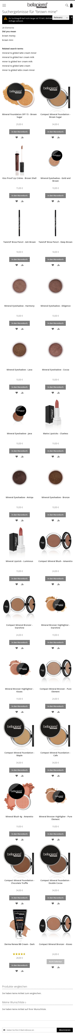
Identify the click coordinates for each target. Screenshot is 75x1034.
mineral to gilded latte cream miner (19, 53)
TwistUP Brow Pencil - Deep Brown (55, 242)
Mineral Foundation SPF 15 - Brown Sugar (19, 115)
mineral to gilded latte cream (16, 65)
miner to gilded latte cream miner (18, 70)
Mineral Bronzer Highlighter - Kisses (19, 690)
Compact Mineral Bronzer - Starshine (19, 626)
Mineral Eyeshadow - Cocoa (55, 369)
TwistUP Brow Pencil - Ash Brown (19, 242)
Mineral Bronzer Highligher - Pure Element (55, 818)
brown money (8, 35)
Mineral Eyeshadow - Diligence (56, 305)
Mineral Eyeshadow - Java (19, 433)
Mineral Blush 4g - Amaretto (19, 816)
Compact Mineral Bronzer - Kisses (55, 944)
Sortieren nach (43, 17)
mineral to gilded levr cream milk (18, 57)
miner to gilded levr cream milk (17, 61)
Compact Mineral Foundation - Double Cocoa (55, 881)
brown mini (7, 40)
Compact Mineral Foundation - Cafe (55, 754)
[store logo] (37, 5)
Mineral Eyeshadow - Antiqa (19, 497)
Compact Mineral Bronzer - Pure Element (55, 690)
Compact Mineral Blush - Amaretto (55, 561)
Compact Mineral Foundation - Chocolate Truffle (19, 881)
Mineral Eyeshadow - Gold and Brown (56, 179)
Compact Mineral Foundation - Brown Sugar (55, 115)
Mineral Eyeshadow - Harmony (19, 305)
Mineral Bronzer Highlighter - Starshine (55, 626)
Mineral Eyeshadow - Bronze (56, 497)
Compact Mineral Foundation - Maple (19, 754)
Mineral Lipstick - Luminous (19, 561)
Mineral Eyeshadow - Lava (19, 369)
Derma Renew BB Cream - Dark (19, 944)
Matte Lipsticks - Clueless (55, 433)
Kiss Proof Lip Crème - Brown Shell (19, 178)
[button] (16, 137)
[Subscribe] (65, 1030)
